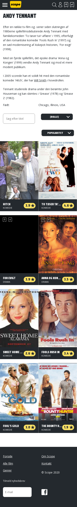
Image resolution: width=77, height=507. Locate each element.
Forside (7, 456)
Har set (72, 4)
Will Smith (40, 80)
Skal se (66, 4)
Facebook (44, 492)
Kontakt (46, 463)
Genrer (7, 470)
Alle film (8, 463)
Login (60, 4)
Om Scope (48, 456)
